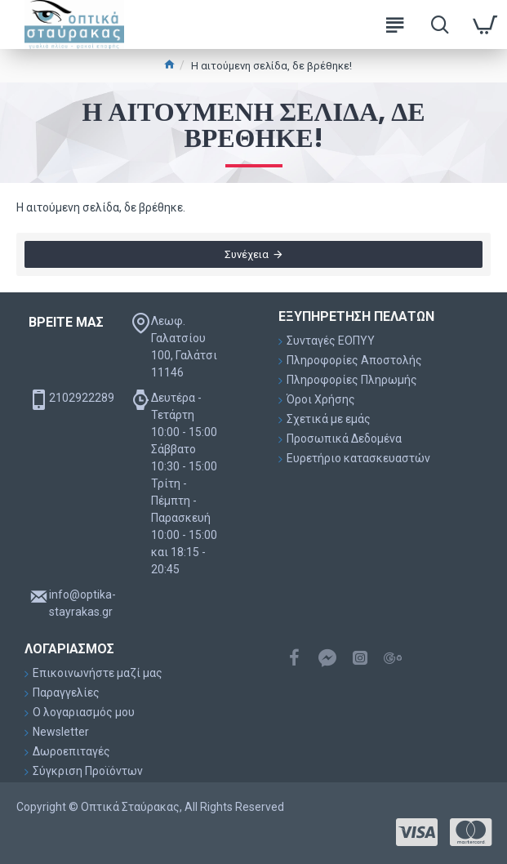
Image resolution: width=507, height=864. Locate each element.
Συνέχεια (247, 254)
